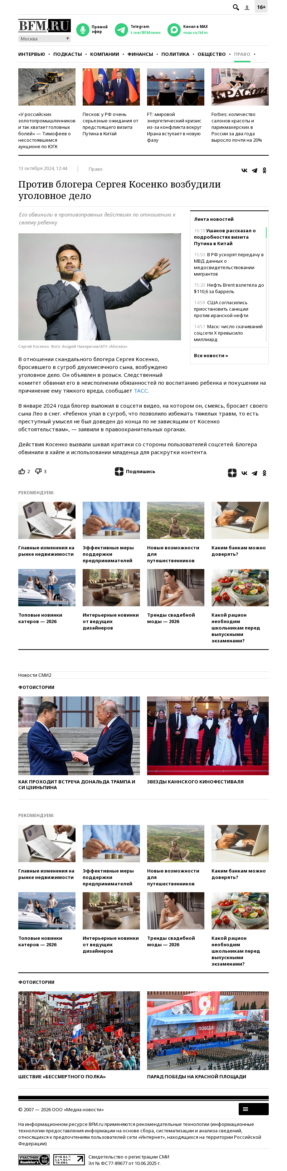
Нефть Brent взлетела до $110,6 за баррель (229, 288)
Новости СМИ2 (34, 675)
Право (242, 54)
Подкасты (67, 54)
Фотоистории (36, 687)
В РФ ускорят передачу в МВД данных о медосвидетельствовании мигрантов (229, 264)
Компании (104, 54)
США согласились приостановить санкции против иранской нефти (221, 309)
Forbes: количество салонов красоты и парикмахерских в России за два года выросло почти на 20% (236, 127)
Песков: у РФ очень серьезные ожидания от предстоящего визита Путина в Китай (110, 124)
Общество (212, 54)
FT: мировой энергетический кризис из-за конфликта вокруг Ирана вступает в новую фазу (174, 127)
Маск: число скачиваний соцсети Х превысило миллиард (228, 332)
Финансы (140, 54)
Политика (175, 54)
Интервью (31, 54)
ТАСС (141, 390)
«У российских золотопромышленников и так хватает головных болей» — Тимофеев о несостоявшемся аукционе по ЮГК (47, 130)
